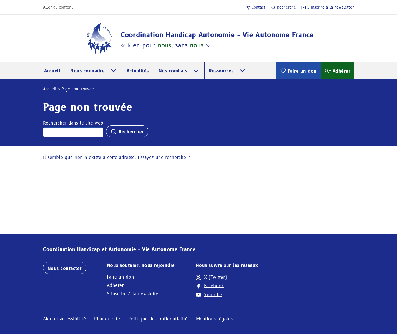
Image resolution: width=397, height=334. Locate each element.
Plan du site (107, 319)
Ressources (221, 71)
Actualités (138, 71)
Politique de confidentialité (158, 319)
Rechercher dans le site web (73, 123)
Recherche (283, 7)
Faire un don (298, 70)
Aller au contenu (58, 7)
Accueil (52, 71)
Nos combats (173, 71)
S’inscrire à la (327, 7)
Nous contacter (64, 268)
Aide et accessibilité (64, 319)
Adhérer (337, 70)
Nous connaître (87, 71)
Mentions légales (214, 319)
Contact (255, 7)
